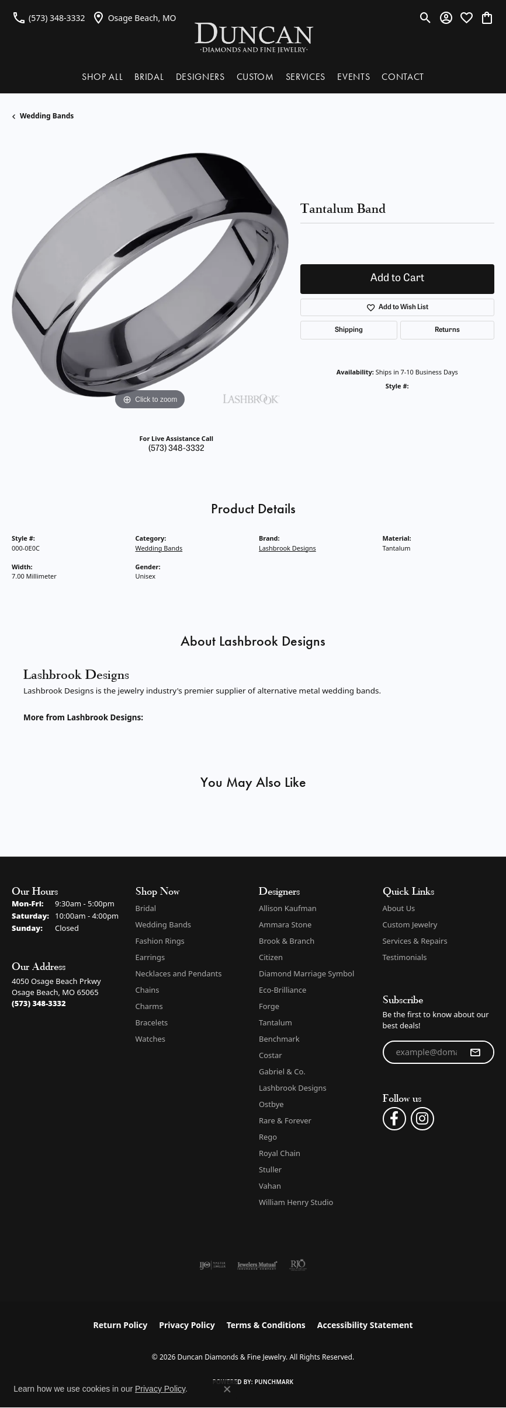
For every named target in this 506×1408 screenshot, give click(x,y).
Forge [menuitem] (269, 1006)
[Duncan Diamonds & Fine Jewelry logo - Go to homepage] (253, 37)
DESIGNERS (200, 76)
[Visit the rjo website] (298, 1265)
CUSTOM (255, 76)
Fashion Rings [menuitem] (160, 941)
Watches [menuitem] (150, 1039)
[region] (150, 275)
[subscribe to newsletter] (475, 1052)
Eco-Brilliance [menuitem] (282, 990)
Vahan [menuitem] (270, 1186)
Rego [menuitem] (268, 1137)
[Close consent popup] (227, 1389)
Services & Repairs (415, 941)
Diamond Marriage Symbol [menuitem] (306, 973)
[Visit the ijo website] (212, 1265)
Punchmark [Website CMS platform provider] (274, 1382)
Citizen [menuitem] (271, 957)
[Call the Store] (39, 1003)
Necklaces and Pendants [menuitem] (179, 973)
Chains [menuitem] (148, 990)
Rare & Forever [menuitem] (285, 1120)
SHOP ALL (102, 76)
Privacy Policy (186, 1324)
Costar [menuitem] (270, 1055)
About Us (399, 908)
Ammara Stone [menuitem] (285, 924)
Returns (447, 330)
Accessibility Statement (365, 1324)
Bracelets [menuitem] (152, 1022)
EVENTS (353, 76)
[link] (48, 17)
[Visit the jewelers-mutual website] (257, 1265)
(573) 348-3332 (176, 448)
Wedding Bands (47, 116)
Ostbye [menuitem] (271, 1104)
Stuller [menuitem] (270, 1169)
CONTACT (403, 76)
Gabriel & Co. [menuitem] (282, 1071)
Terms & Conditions (266, 1324)
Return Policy (120, 1324)
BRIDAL (149, 76)
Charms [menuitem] (149, 1006)
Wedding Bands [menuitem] (164, 924)
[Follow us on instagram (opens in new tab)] (422, 1118)
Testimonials (405, 957)
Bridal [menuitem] (146, 908)
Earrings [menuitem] (150, 957)
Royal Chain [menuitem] (279, 1153)
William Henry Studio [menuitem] (296, 1202)
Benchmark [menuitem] (279, 1039)
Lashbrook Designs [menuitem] (293, 1088)
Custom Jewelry (410, 924)
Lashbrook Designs (287, 548)
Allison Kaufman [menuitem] (288, 908)
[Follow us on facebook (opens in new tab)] (394, 1118)
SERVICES (305, 76)
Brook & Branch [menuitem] (286, 941)
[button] (425, 17)
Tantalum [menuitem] (275, 1022)
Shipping (349, 330)
